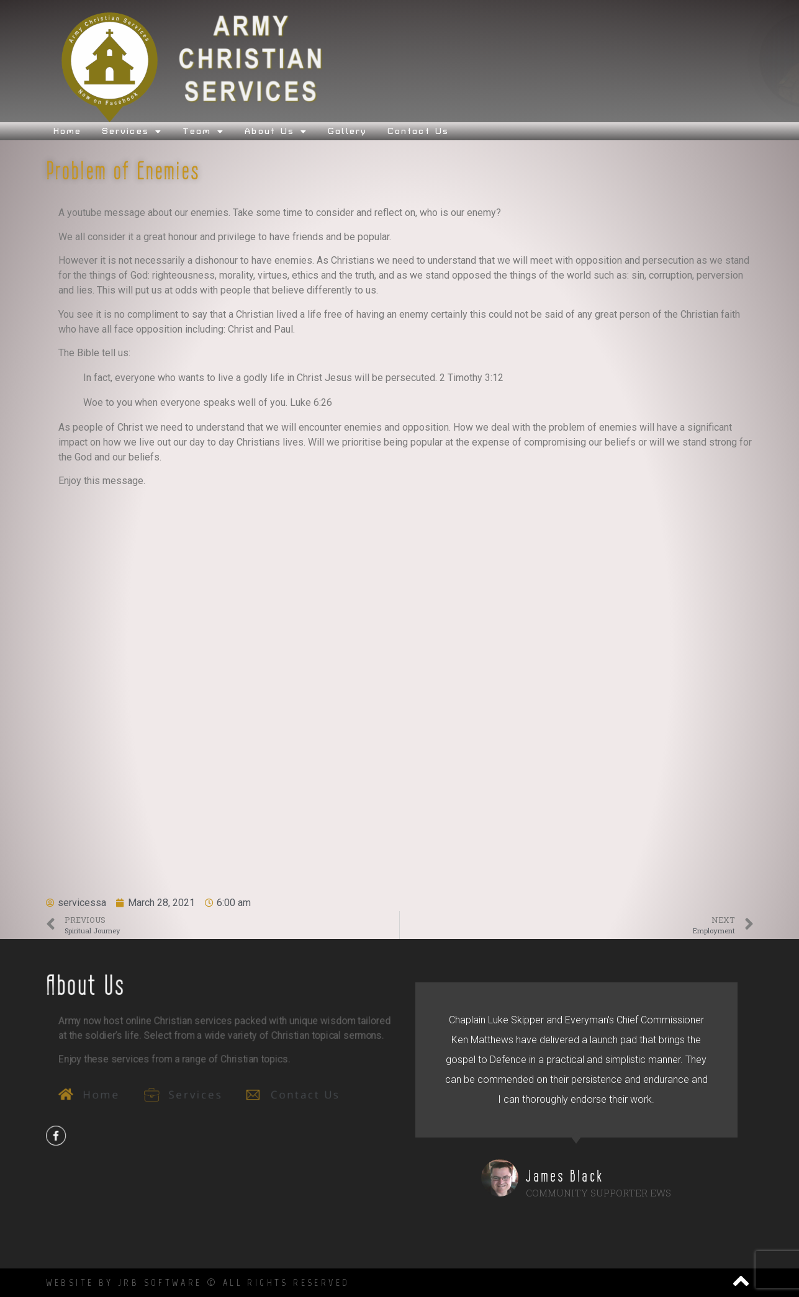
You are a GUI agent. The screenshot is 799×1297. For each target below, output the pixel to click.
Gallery (347, 131)
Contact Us (418, 131)
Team (204, 131)
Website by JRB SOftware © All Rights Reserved (198, 1282)
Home (67, 131)
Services (132, 131)
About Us (276, 131)
